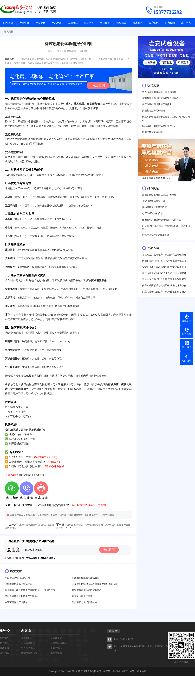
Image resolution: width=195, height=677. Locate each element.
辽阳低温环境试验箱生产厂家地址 (22, 597)
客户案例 (154, 23)
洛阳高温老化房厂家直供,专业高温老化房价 (164, 263)
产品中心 (24, 23)
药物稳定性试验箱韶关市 (154, 209)
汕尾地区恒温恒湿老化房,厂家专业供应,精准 (164, 281)
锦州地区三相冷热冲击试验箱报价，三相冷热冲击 (30, 591)
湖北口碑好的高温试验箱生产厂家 (159, 128)
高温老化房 (26, 639)
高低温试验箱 (28, 643)
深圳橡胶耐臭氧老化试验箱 (18, 584)
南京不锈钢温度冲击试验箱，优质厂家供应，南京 (166, 120)
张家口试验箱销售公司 (153, 203)
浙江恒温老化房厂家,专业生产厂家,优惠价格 (164, 275)
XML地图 (141, 672)
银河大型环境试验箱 (82, 597)
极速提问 (110, 550)
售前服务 (105, 23)
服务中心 (5, 631)
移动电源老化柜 (29, 653)
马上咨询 (97, 86)
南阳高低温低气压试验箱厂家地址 (159, 197)
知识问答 (89, 23)
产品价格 (40, 23)
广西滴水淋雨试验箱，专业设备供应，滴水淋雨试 (166, 229)
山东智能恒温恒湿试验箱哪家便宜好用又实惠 (94, 584)
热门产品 (26, 631)
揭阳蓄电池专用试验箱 (153, 112)
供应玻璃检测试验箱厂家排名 (157, 106)
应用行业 (73, 23)
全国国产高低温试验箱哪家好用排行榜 (161, 221)
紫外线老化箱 (28, 648)
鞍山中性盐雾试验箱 (152, 134)
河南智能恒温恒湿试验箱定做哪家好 (160, 100)
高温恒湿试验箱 (58, 643)
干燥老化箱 (56, 648)
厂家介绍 (170, 23)
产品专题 (57, 23)
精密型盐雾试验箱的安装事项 (87, 591)
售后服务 (121, 23)
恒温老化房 (56, 639)
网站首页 (8, 23)
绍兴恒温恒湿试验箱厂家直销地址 (159, 94)
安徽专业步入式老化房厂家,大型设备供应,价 (164, 269)
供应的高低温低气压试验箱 (85, 578)
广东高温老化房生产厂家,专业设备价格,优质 (164, 293)
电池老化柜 (56, 653)
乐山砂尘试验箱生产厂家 (17, 578)
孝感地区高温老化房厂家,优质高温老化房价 (164, 256)
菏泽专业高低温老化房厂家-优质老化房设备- (164, 287)
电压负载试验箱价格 (152, 215)
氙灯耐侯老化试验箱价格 (84, 603)
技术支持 (137, 23)
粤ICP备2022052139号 (123, 672)
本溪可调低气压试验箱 (16, 603)
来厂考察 (186, 23)
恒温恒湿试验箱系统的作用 (155, 237)
